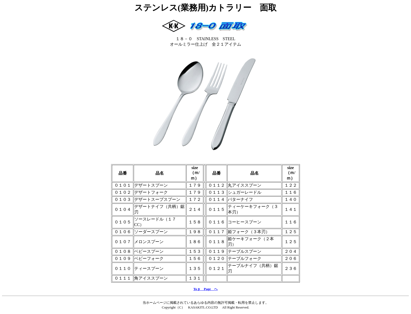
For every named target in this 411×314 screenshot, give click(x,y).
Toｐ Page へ (205, 289)
